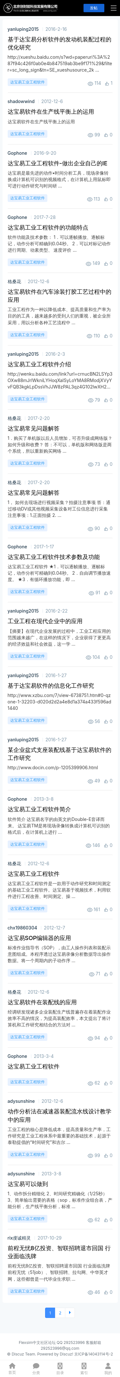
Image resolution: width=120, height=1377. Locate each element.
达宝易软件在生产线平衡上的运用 (41, 121)
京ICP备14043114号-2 (93, 1354)
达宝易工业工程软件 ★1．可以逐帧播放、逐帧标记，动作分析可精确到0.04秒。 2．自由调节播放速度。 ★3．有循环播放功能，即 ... (59, 573)
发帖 (94, 7)
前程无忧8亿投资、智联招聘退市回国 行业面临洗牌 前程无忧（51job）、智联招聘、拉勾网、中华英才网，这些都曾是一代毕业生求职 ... (59, 1272)
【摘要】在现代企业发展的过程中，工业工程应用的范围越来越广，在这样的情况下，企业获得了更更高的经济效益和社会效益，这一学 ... (59, 637)
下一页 (70, 1313)
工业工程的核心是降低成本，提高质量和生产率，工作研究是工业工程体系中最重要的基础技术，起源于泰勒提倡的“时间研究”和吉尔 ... (59, 1136)
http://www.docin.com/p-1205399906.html (53, 767)
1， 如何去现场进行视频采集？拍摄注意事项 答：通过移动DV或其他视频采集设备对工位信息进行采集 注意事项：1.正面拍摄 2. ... (59, 509)
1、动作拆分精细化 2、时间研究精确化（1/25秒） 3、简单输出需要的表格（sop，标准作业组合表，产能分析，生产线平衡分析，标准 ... (60, 1200)
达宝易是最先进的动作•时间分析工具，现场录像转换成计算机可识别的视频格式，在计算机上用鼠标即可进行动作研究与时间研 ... (59, 179)
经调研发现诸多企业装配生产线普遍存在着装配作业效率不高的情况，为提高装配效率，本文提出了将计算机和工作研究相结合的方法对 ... (59, 1018)
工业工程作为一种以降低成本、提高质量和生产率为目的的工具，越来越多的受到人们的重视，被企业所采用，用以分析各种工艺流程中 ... (59, 316)
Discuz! (66, 1354)
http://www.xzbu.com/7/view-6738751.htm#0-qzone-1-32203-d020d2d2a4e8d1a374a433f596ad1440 (59, 702)
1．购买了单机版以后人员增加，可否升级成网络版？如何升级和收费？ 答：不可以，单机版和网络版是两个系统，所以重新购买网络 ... (60, 444)
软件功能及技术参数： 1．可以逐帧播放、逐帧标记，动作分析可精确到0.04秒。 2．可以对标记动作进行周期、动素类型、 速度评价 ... (59, 243)
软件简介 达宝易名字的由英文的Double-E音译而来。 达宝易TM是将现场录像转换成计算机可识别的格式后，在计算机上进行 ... (59, 825)
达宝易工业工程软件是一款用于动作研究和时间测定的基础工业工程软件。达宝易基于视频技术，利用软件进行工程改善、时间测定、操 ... (59, 890)
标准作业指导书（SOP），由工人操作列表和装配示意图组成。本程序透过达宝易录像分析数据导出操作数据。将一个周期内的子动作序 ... (59, 954)
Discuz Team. (24, 1354)
